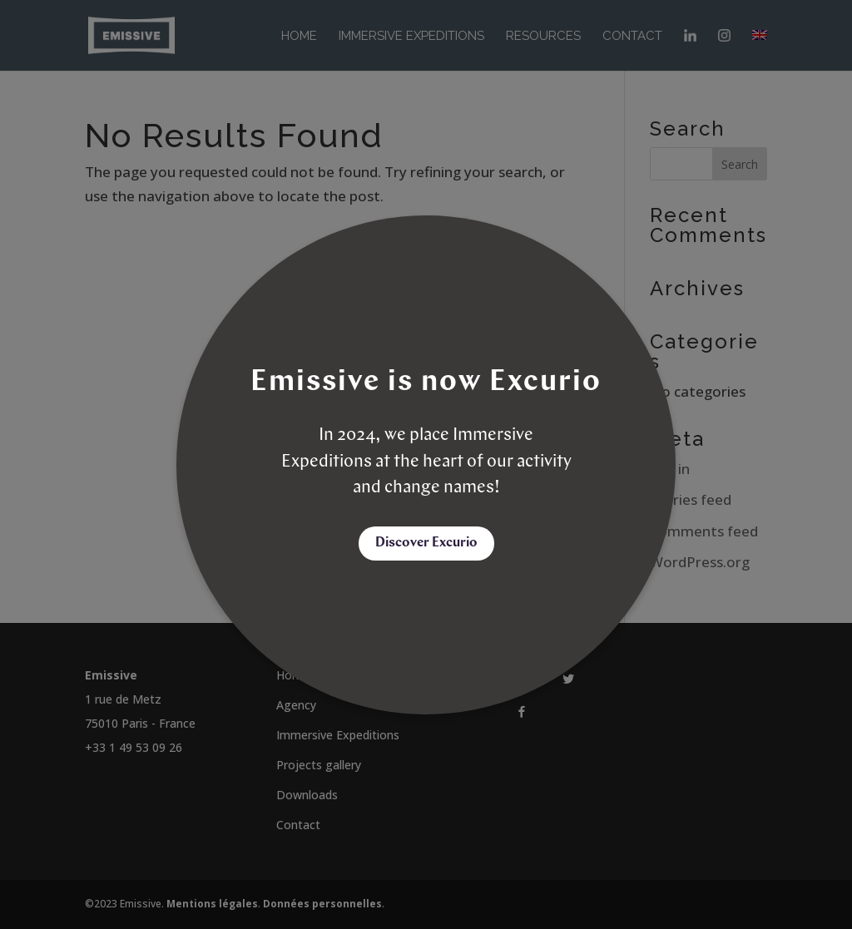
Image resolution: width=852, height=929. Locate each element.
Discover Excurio (426, 543)
